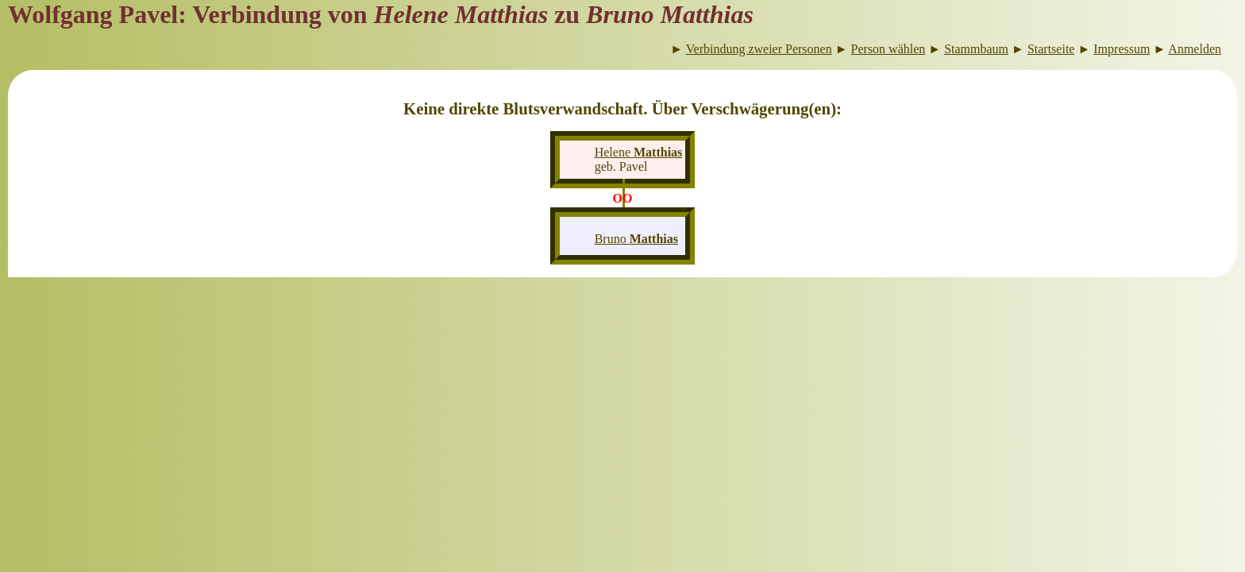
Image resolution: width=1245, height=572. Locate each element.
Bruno (636, 238)
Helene (639, 152)
